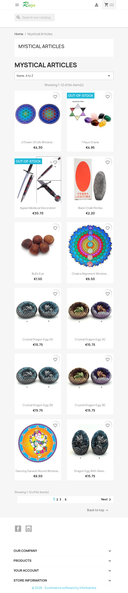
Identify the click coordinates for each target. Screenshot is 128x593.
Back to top (98, 510)
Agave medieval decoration (38, 208)
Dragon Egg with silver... (90, 471)
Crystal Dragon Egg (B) (37, 405)
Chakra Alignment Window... (90, 273)
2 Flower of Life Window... (37, 142)
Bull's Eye (38, 273)
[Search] (35, 17)
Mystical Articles (41, 46)
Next (106, 499)
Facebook (18, 529)
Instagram (29, 529)
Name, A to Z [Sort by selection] (64, 75)
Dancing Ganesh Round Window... (38, 471)
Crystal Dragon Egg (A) (37, 339)
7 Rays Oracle (90, 142)
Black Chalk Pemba (90, 208)
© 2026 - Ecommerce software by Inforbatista (64, 588)
